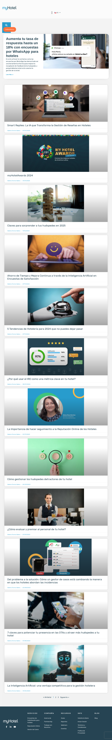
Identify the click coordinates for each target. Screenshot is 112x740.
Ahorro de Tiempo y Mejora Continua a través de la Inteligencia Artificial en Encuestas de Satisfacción (51, 277)
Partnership (48, 721)
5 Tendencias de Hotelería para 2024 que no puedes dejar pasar (45, 328)
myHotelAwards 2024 (20, 175)
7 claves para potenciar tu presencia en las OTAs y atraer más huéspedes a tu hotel (53, 634)
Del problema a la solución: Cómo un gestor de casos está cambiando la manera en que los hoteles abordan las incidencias (54, 581)
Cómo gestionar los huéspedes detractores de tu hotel (39, 479)
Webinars (64, 725)
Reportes (64, 721)
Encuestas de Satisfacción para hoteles (33, 720)
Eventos (64, 728)
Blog (96, 718)
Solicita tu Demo (83, 718)
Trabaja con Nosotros (48, 726)
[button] (50, 12)
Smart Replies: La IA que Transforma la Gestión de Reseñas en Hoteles (49, 125)
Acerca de (47, 718)
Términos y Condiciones (82, 726)
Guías (63, 718)
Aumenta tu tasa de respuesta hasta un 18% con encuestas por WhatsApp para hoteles (22, 47)
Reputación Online (33, 726)
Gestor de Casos (33, 729)
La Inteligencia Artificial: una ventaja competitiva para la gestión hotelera (51, 685)
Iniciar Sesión (82, 721)
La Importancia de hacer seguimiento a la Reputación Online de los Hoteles (51, 429)
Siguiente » (64, 697)
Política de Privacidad (81, 732)
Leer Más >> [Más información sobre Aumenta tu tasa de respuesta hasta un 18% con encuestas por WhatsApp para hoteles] (9, 74)
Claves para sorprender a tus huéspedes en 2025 (36, 225)
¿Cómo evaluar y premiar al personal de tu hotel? (36, 529)
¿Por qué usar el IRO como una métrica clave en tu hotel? (41, 378)
